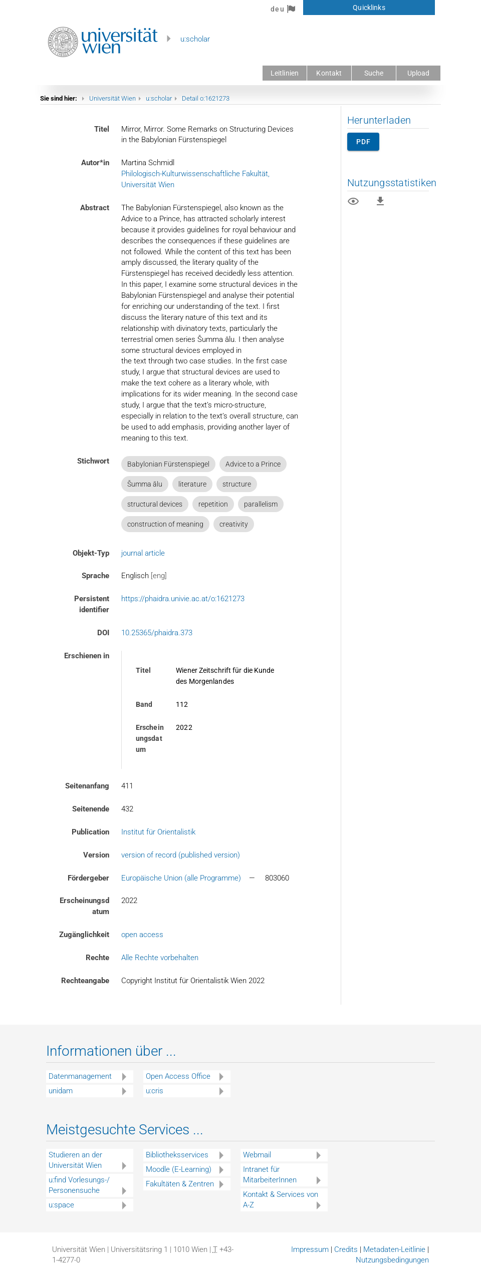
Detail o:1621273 (205, 98)
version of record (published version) (180, 855)
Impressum (310, 1249)
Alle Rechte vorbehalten (159, 957)
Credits (346, 1249)
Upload (418, 73)
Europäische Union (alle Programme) (181, 878)
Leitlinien (285, 73)
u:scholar (195, 39)
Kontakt (329, 73)
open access (142, 934)
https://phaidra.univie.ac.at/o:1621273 (183, 598)
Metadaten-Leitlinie (394, 1249)
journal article (143, 553)
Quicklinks (369, 8)
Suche (374, 73)
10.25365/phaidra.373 (156, 632)
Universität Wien (112, 98)
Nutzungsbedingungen (392, 1259)
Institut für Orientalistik (158, 831)
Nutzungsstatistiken (392, 183)
